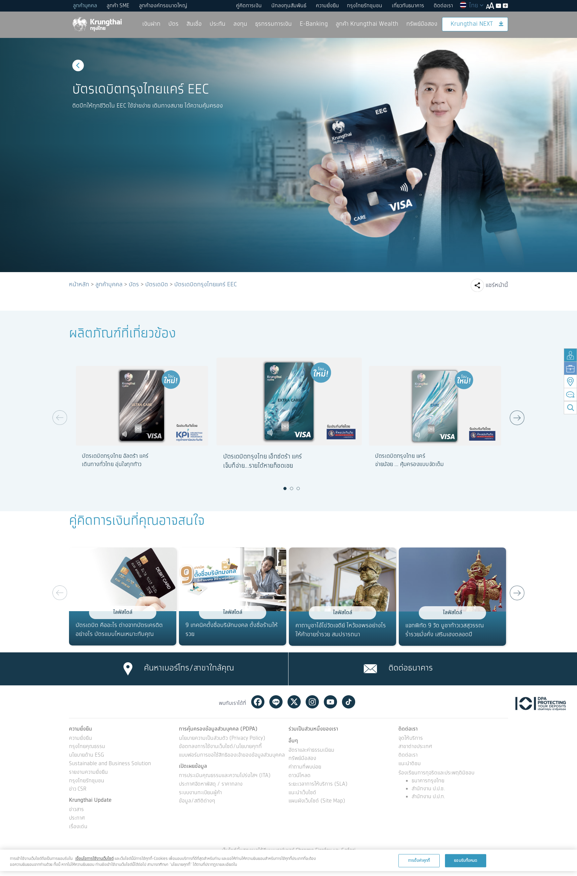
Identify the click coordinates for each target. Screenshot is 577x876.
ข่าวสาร (76, 809)
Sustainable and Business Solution (110, 764)
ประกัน (217, 24)
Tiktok (348, 701)
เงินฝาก (151, 24)
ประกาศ (77, 818)
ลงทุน (240, 24)
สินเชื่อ (194, 24)
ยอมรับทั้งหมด (465, 860)
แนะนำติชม (409, 764)
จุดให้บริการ (410, 738)
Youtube (330, 701)
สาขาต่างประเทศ (415, 746)
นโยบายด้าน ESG (86, 755)
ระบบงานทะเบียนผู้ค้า (200, 793)
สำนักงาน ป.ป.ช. (428, 789)
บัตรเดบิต (156, 284)
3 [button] (298, 488)
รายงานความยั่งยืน (88, 772)
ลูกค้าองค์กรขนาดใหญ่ (163, 6)
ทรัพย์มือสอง (421, 24)
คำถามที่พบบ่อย (304, 767)
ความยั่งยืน (327, 6)
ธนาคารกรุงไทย (428, 781)
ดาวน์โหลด (299, 775)
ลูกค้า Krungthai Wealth (367, 24)
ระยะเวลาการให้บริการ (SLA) (318, 784)
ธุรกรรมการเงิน (273, 24)
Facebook (257, 701)
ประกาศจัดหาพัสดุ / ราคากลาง (211, 784)
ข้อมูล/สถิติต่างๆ (197, 801)
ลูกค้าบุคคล (85, 6)
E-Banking (314, 24)
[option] (288, 155)
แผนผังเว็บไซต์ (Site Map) (316, 801)
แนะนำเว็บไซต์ (302, 793)
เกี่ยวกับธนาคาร (408, 6)
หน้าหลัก (79, 284)
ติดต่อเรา (443, 6)
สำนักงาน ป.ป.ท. (428, 796)
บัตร (173, 24)
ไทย (471, 5)
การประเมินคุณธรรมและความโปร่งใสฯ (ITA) (225, 775)
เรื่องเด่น (78, 827)
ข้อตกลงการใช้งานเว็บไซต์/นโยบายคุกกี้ (220, 746)
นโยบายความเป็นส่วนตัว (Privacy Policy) (222, 738)
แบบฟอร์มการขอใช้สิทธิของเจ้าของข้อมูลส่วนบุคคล (232, 755)
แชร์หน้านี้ (497, 285)
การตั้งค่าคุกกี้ (419, 860)
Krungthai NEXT (477, 24)
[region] (288, 860)
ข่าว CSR (77, 789)
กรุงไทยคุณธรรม (87, 746)
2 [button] (291, 488)
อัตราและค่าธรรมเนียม (311, 750)
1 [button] (285, 488)
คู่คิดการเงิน (249, 6)
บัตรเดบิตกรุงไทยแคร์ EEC (205, 284)
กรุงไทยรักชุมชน (364, 6)
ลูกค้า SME (118, 6)
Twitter (294, 701)
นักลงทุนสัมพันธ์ (288, 6)
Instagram (312, 701)
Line (276, 701)
